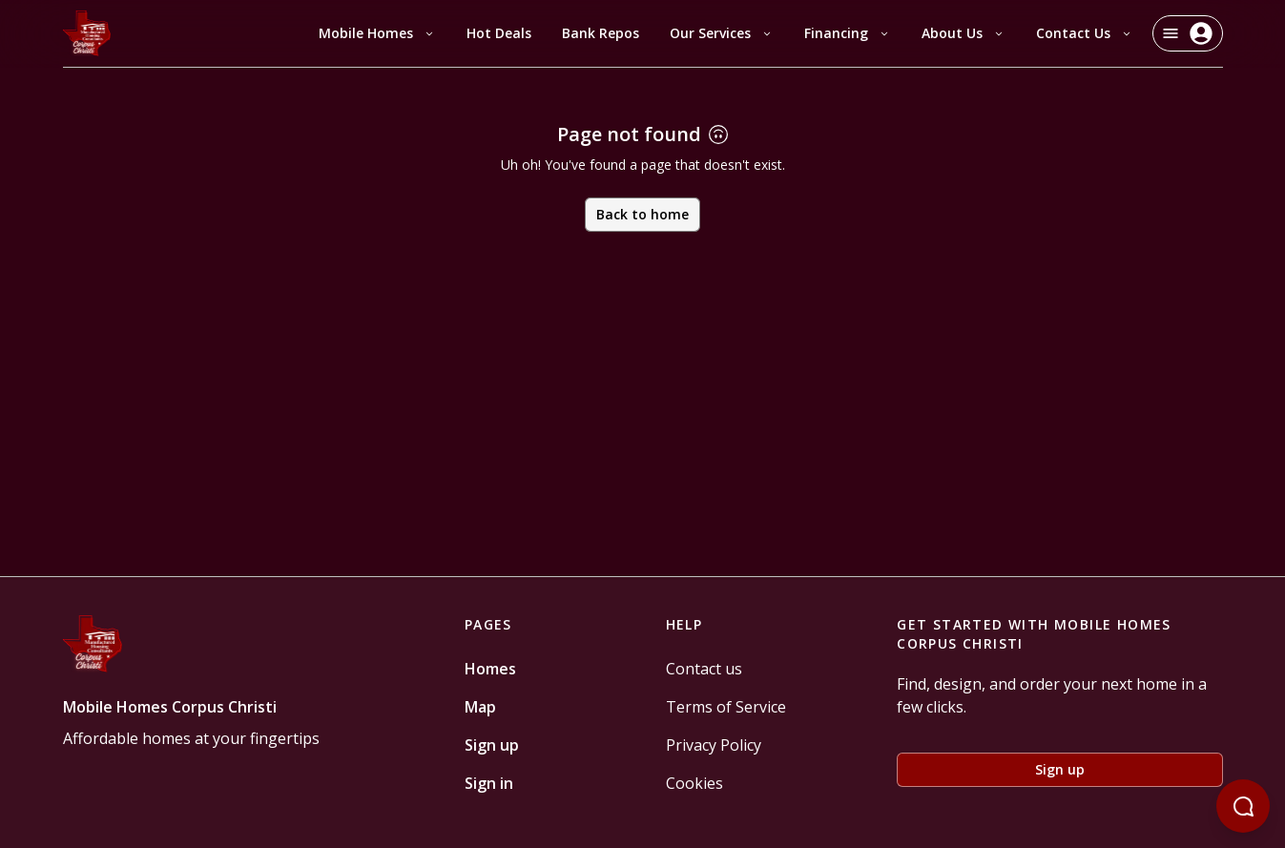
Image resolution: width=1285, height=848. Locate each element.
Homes (490, 668)
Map (480, 706)
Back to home (642, 214)
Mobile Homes (377, 33)
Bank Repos (600, 33)
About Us (963, 33)
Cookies (694, 783)
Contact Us (1084, 33)
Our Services (722, 33)
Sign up (492, 744)
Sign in (489, 783)
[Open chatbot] (1243, 806)
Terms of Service (726, 706)
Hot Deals (498, 33)
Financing (847, 33)
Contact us (704, 668)
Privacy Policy (713, 744)
